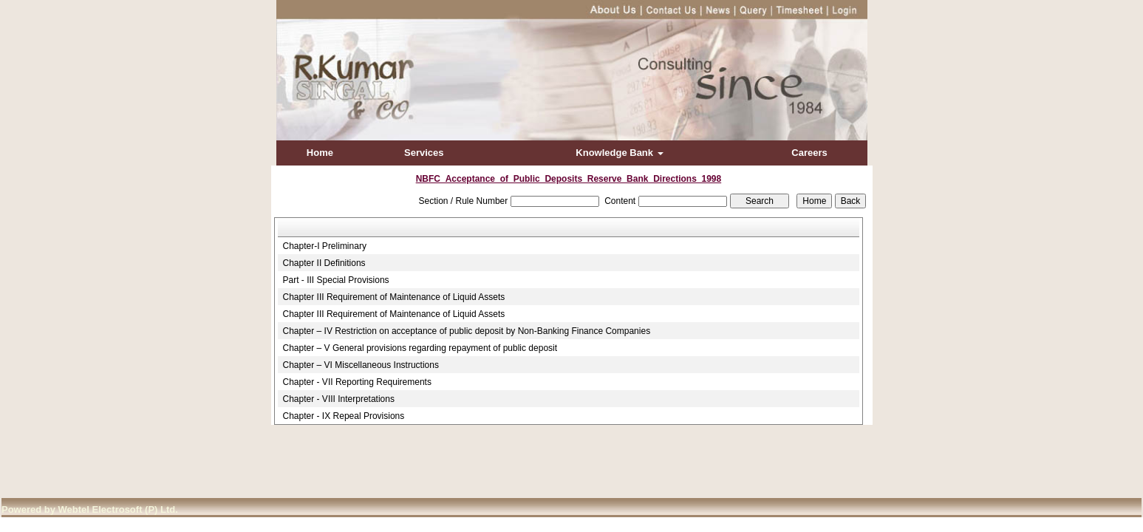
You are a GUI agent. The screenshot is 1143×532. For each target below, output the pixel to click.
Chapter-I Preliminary (324, 246)
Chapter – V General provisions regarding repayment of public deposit (420, 348)
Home (320, 152)
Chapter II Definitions (324, 263)
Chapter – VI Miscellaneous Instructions (361, 365)
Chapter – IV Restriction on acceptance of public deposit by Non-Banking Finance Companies (467, 331)
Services (424, 152)
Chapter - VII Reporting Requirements (357, 382)
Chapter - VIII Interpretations (339, 399)
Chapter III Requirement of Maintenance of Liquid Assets (394, 297)
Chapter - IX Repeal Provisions (344, 416)
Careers (809, 152)
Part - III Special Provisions (336, 280)
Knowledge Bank (619, 152)
